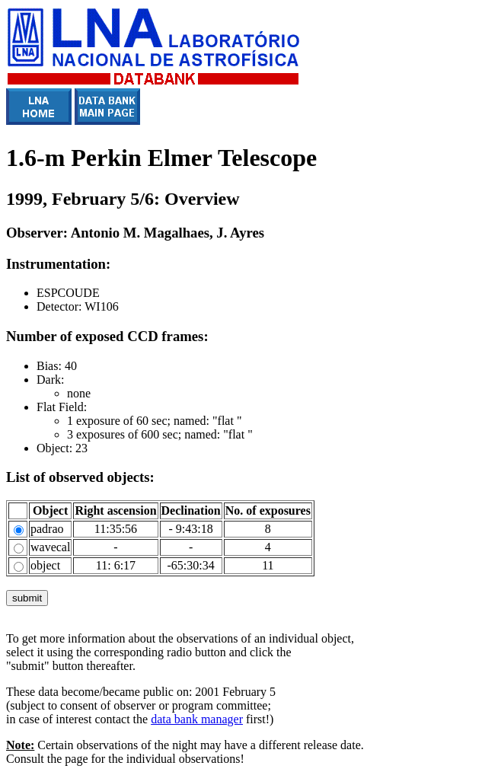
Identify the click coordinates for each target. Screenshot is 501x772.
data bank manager (197, 719)
